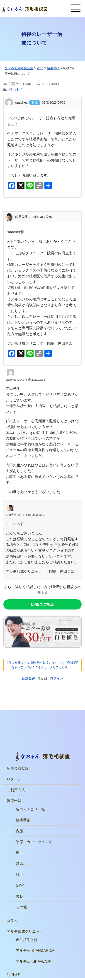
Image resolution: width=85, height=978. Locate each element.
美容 (19, 896)
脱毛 (19, 874)
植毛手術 (16, 89)
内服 (19, 831)
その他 (21, 907)
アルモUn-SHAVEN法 (33, 961)
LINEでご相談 (42, 604)
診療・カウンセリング (34, 842)
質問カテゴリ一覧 (30, 809)
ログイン (56, 678)
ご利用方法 (16, 790)
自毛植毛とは (27, 940)
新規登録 (28, 678)
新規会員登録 (18, 768)
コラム (12, 920)
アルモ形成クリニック (25, 931)
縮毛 (19, 853)
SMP (20, 885)
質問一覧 (14, 801)
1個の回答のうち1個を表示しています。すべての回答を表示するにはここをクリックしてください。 (42, 665)
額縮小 (21, 864)
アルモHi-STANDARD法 (35, 951)
